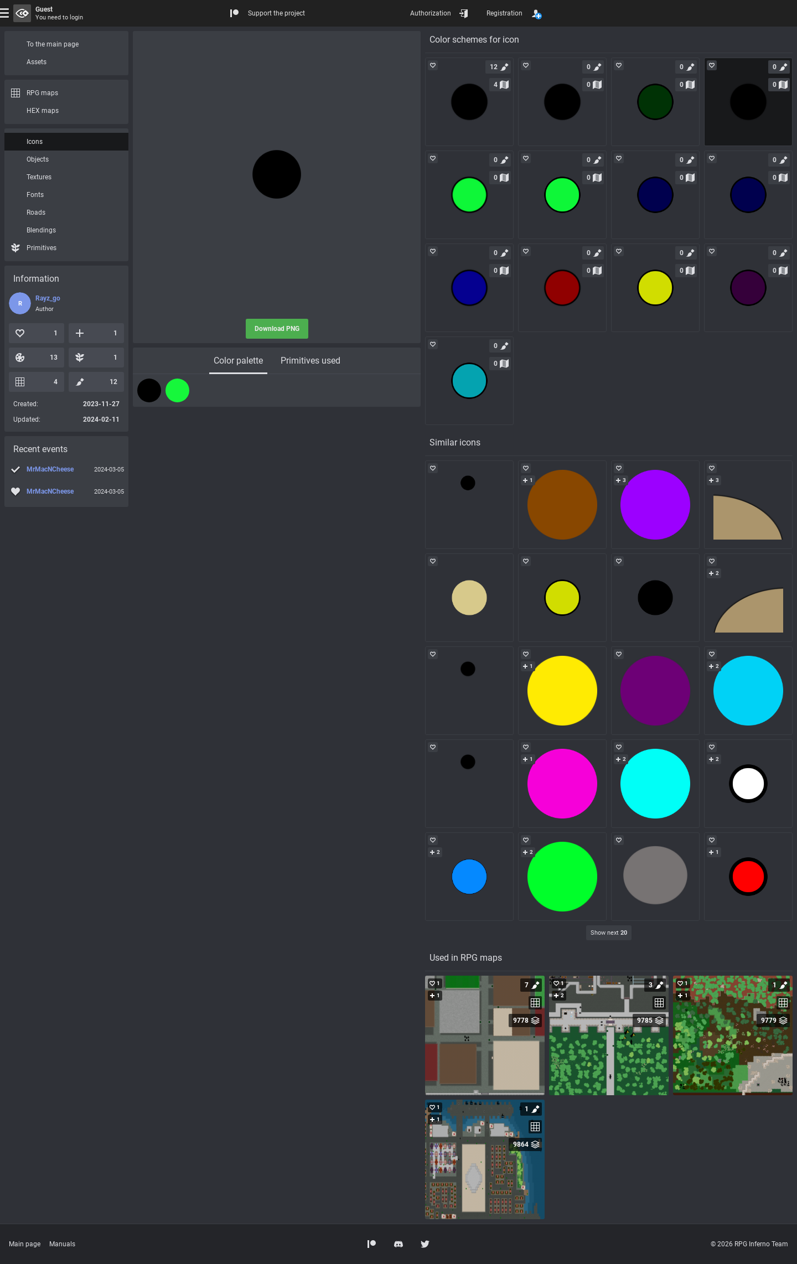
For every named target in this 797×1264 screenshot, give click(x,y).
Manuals (62, 1244)
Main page (24, 1244)
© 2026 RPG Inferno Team (749, 1244)
